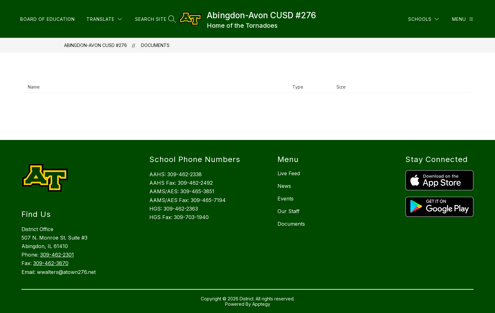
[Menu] (462, 19)
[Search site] (155, 19)
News (284, 186)
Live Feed (288, 173)
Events (285, 198)
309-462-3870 (51, 263)
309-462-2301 (57, 255)
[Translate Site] (104, 19)
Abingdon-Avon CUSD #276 (95, 45)
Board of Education (47, 19)
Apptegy (261, 304)
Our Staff (288, 211)
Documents (155, 45)
